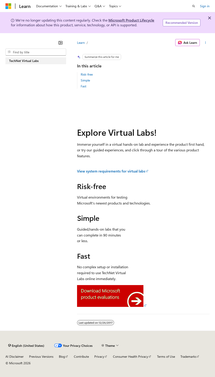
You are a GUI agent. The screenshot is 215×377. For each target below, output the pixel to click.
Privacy (99, 356)
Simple (85, 80)
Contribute (81, 356)
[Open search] (193, 6)
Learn (81, 42)
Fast (83, 86)
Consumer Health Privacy (130, 356)
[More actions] (206, 42)
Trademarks (188, 356)
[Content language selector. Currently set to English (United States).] (26, 345)
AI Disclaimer (14, 356)
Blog (62, 356)
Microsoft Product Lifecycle (131, 20)
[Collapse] (60, 43)
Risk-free (87, 74)
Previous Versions (41, 356)
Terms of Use (166, 356)
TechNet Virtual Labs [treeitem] (24, 61)
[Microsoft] (8, 6)
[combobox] (35, 52)
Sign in (205, 6)
